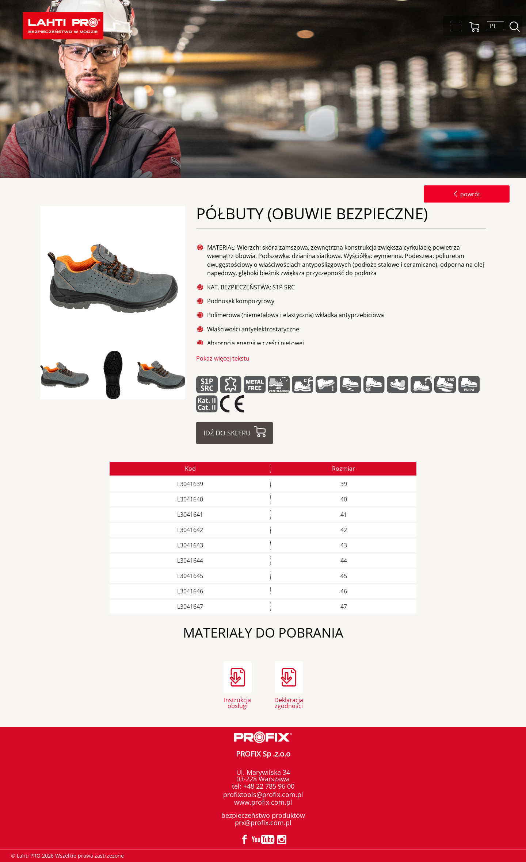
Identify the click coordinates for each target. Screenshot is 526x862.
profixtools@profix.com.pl (263, 794)
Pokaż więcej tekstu (222, 358)
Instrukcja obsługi (237, 702)
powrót (466, 194)
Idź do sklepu (227, 432)
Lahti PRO (63, 25)
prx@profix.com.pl (263, 822)
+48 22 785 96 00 (267, 786)
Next (191, 375)
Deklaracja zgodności (288, 702)
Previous (38, 375)
